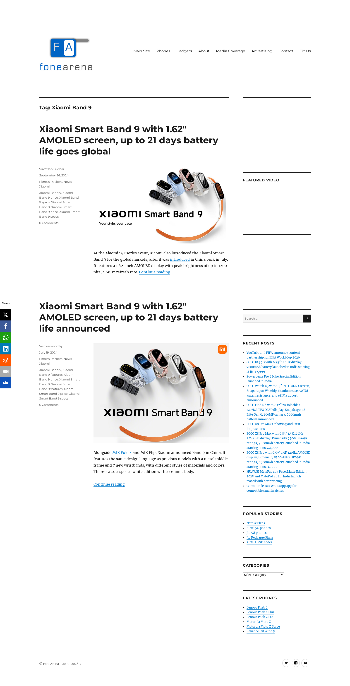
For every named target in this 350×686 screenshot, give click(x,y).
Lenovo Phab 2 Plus (260, 612)
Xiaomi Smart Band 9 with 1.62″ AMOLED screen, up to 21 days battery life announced (128, 317)
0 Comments (48, 223)
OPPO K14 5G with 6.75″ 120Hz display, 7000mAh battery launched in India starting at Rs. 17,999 (278, 367)
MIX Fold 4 (122, 452)
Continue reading (154, 272)
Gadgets (184, 51)
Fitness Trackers (50, 181)
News (68, 181)
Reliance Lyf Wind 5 (261, 631)
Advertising (262, 51)
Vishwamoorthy (50, 346)
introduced (180, 259)
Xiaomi (44, 186)
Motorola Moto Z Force (263, 626)
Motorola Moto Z (259, 622)
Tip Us (305, 51)
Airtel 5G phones (259, 528)
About (204, 51)
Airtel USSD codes (259, 542)
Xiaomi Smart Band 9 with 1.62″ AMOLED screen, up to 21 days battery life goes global (128, 140)
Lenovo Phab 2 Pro (260, 617)
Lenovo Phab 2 (257, 607)
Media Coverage (230, 51)
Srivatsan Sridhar (51, 169)
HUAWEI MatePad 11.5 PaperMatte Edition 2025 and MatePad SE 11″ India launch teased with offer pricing (277, 476)
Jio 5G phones (257, 533)
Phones (163, 51)
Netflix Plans (256, 523)
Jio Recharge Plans (260, 537)
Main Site (141, 51)
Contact (286, 51)
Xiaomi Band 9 (50, 193)
